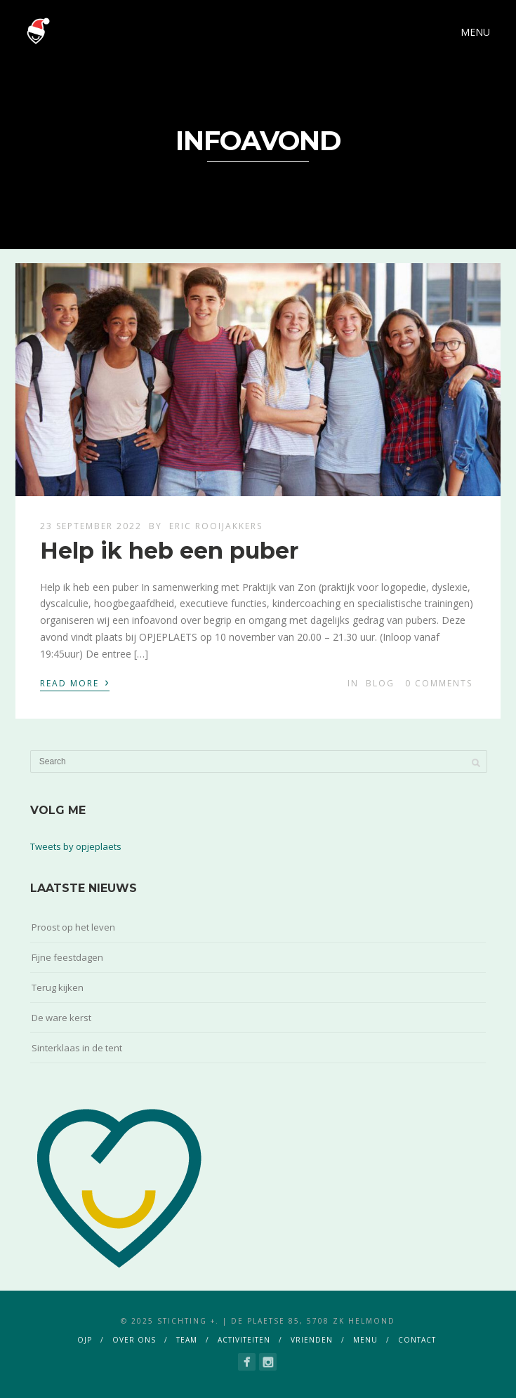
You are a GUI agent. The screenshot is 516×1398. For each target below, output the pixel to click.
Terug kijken (58, 987)
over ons (134, 1340)
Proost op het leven (73, 927)
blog (380, 683)
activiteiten (244, 1340)
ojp (84, 1340)
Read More (75, 682)
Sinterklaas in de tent (77, 1047)
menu (365, 1340)
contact (417, 1340)
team (186, 1340)
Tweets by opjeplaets (75, 846)
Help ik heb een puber (169, 550)
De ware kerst (61, 1017)
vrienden (312, 1340)
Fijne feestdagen (67, 957)
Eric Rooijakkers (216, 526)
